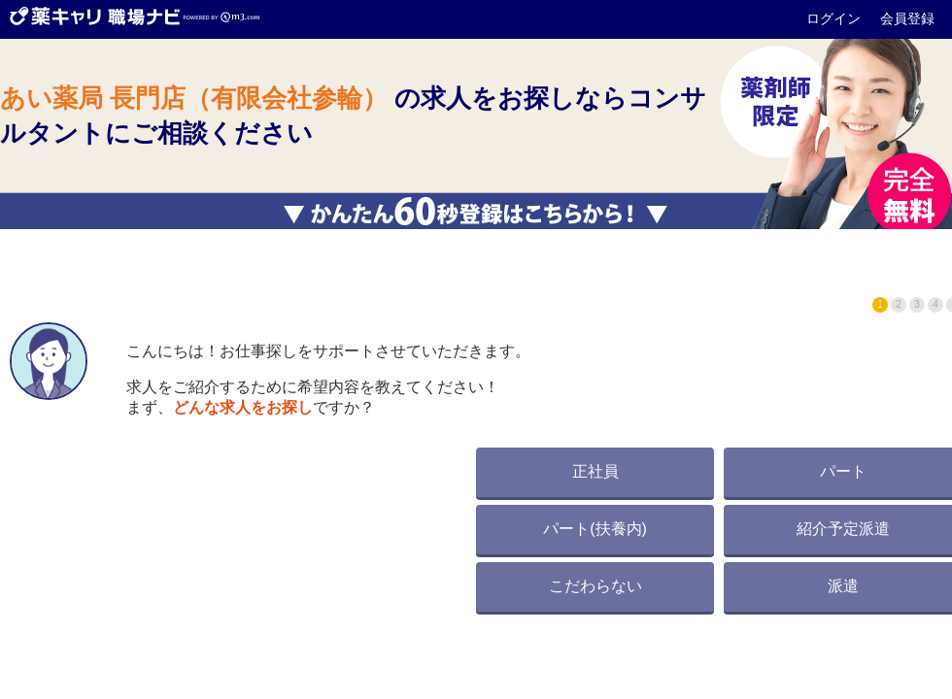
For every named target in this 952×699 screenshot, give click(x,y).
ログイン (835, 18)
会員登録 (907, 18)
